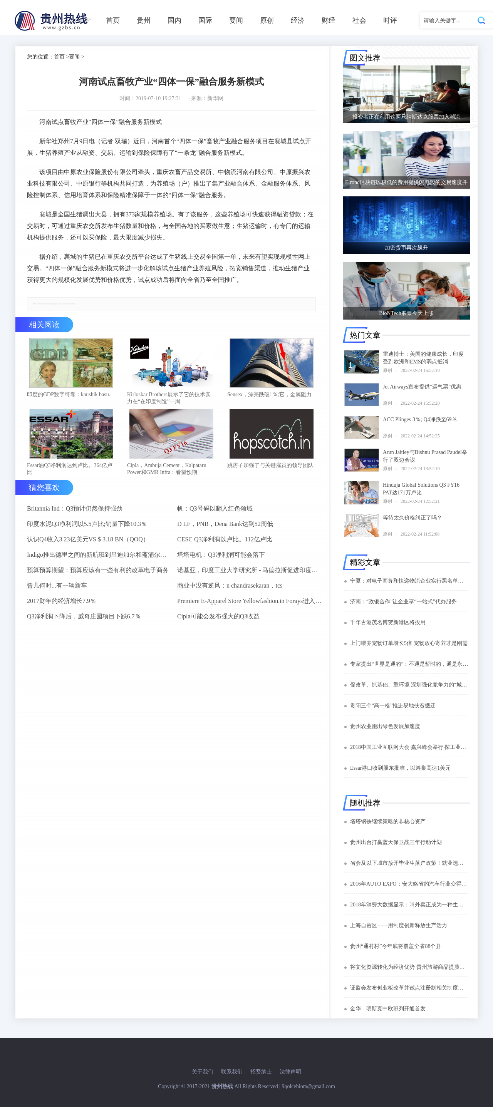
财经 (328, 20)
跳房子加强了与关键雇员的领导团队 (270, 470)
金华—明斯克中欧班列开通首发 (388, 1009)
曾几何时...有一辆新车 (57, 590)
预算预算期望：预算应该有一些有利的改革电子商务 (98, 574)
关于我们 (202, 1072)
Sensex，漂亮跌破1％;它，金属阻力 (269, 397)
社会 (359, 20)
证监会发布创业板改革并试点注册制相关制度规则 (409, 988)
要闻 (236, 20)
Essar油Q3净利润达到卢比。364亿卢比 (69, 473)
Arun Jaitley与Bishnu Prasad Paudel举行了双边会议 (425, 456)
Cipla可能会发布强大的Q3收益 (218, 621)
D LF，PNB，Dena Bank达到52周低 (225, 528)
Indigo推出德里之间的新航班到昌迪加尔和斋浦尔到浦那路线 (99, 559)
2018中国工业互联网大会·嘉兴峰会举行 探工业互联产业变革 (409, 747)
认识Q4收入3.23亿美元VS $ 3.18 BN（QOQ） (88, 544)
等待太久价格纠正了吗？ (412, 518)
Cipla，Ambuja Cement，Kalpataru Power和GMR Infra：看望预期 (166, 473)
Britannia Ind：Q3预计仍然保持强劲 (74, 513)
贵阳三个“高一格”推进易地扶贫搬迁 (393, 705)
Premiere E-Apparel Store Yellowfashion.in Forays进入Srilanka (249, 605)
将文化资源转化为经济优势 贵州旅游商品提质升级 (409, 967)
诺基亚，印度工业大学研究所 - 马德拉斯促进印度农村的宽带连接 (249, 574)
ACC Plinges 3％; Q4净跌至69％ (420, 419)
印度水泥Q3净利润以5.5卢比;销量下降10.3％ (87, 528)
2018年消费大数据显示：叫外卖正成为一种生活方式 (409, 905)
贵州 (144, 20)
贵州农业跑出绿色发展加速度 (385, 726)
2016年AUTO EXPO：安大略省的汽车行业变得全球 (409, 884)
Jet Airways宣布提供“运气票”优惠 (422, 387)
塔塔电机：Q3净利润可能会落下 (221, 559)
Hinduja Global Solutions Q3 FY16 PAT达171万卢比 (421, 489)
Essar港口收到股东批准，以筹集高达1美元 (400, 768)
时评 (390, 20)
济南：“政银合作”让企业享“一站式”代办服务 (403, 602)
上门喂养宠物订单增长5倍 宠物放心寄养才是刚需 (409, 643)
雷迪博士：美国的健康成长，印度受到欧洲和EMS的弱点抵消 (423, 358)
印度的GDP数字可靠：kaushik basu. (68, 397)
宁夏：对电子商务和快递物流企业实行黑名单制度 (409, 581)
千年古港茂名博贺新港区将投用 (388, 622)
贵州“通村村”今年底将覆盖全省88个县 (395, 946)
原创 (267, 20)
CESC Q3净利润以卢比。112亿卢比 (224, 544)
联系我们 (232, 1072)
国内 (174, 20)
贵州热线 (222, 1086)
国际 (205, 20)
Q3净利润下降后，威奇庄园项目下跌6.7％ (84, 621)
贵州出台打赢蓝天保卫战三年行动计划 (396, 842)
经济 (298, 20)
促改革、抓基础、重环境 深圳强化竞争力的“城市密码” (409, 685)
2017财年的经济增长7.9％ (61, 605)
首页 (113, 20)
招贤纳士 (261, 1072)
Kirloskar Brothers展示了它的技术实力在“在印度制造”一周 (169, 400)
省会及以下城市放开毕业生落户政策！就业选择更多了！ (409, 863)
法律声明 (290, 1072)
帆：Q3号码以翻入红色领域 (215, 513)
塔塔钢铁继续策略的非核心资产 (388, 821)
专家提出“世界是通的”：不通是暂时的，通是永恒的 (409, 664)
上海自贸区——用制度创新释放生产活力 (398, 925)
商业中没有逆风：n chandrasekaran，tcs (229, 590)
